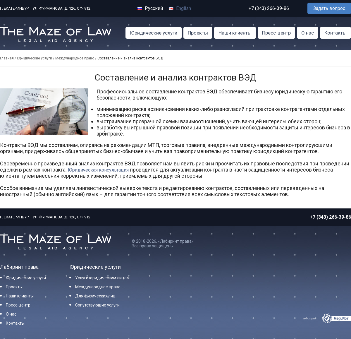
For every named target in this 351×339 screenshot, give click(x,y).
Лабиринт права (19, 267)
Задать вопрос (329, 8)
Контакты (335, 33)
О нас (307, 33)
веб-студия (309, 318)
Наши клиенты (235, 33)
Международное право (74, 58)
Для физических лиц (95, 296)
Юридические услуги (153, 33)
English (180, 8)
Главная (7, 58)
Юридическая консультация (98, 170)
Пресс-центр (276, 33)
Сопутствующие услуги (97, 305)
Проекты (198, 33)
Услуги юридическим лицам (102, 277)
